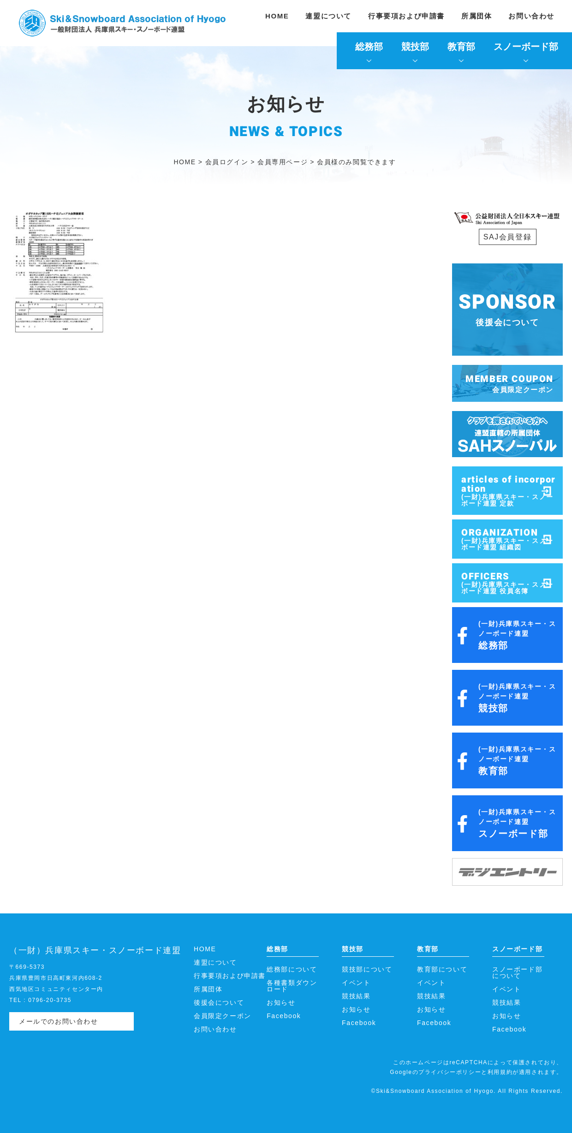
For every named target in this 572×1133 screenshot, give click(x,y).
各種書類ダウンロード (292, 985)
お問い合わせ (531, 16)
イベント (356, 982)
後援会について (219, 1002)
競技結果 (356, 996)
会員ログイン (227, 162)
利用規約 (500, 1072)
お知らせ (281, 1002)
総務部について (292, 969)
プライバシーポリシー (449, 1072)
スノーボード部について (517, 972)
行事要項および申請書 (406, 16)
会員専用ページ (282, 162)
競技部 (415, 47)
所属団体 (476, 16)
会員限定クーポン (222, 1016)
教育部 (461, 47)
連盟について (328, 16)
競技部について (367, 969)
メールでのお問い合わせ (58, 1021)
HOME (277, 16)
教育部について (442, 969)
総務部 (369, 47)
